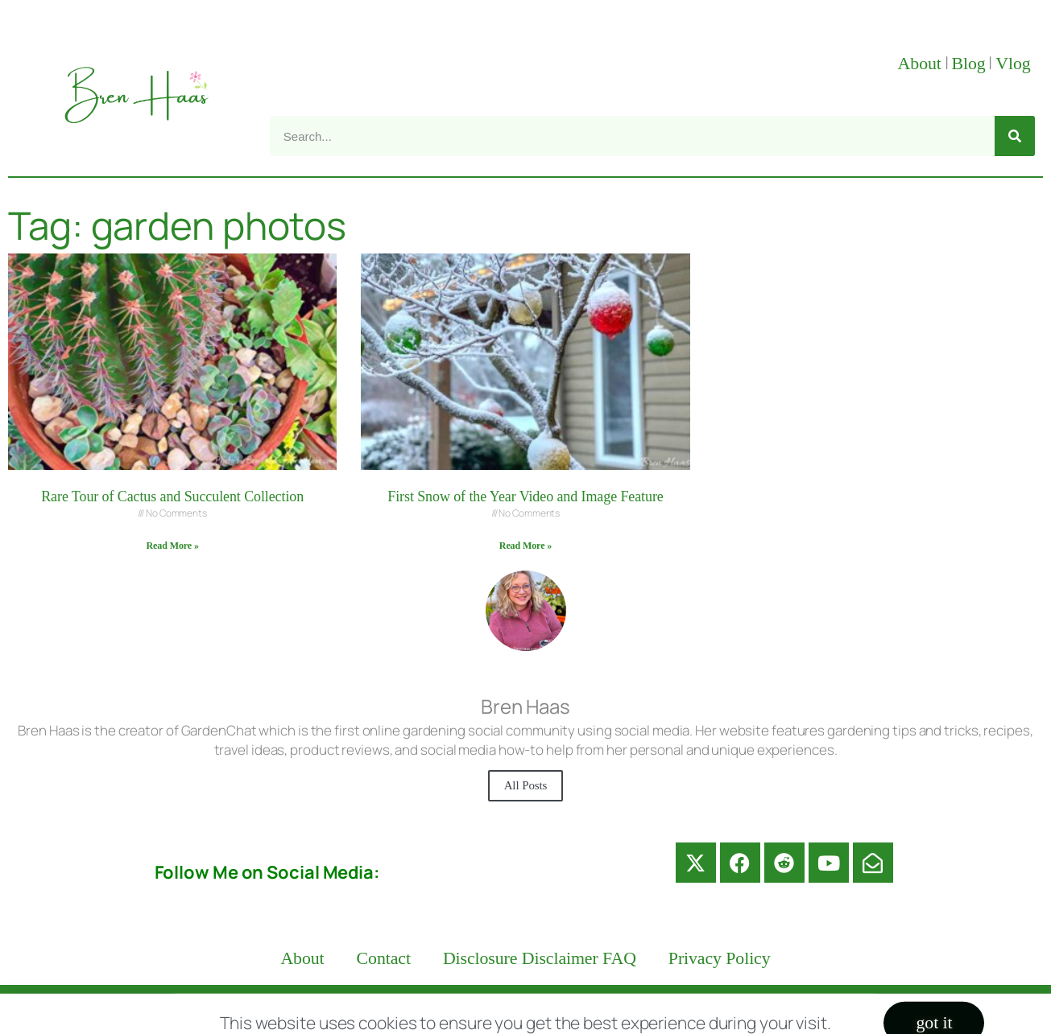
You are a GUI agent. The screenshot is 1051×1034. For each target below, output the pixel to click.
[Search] (1015, 136)
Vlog (1015, 63)
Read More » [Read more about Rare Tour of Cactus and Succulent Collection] (173, 545)
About (919, 63)
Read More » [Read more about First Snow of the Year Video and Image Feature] (525, 545)
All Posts (526, 785)
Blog (968, 63)
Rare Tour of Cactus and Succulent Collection (172, 496)
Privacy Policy (719, 958)
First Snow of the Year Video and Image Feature (525, 496)
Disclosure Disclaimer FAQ (539, 958)
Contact (384, 958)
